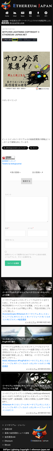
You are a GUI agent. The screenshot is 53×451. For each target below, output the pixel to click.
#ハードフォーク (34, 317)
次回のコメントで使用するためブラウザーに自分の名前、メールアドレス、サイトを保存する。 (26, 255)
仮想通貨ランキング (9, 161)
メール (30, 228)
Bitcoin (7, 445)
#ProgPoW (22, 361)
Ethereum (9, 441)
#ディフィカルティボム (24, 363)
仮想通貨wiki (10, 437)
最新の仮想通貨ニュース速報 (17, 433)
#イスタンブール (19, 404)
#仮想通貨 (22, 319)
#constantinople (9, 314)
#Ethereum (21, 314)
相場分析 (8, 429)
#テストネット (20, 317)
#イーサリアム (32, 314)
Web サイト (9, 240)
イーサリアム (30, 322)
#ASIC (5, 361)
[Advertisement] (21, 118)
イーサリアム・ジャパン (15, 425)
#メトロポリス (40, 363)
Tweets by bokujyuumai (12, 164)
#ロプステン (12, 319)
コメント (8, 194)
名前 (7, 228)
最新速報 (5, 22)
